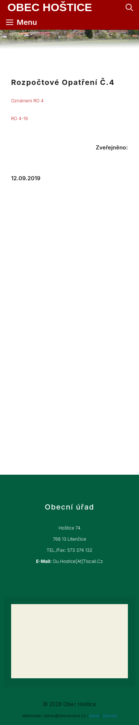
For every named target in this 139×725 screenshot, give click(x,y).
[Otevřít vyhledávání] (129, 7)
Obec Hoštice (49, 7)
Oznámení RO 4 (27, 100)
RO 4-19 (19, 118)
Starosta (109, 716)
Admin (94, 716)
